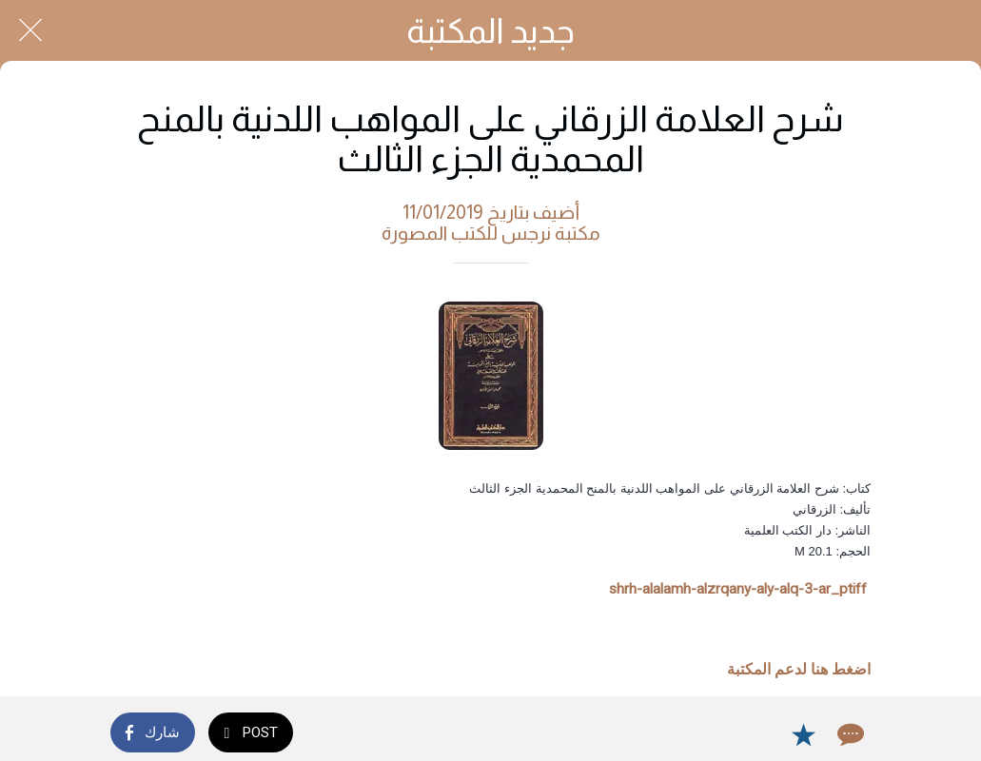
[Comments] (849, 734)
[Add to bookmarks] (803, 734)
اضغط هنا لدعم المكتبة (799, 669)
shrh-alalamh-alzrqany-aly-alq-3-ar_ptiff (738, 588)
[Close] (30, 30)
